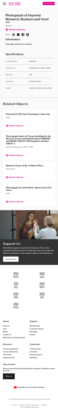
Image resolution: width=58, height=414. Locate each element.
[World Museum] (42, 275)
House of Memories (10, 352)
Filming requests (36, 355)
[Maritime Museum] (42, 285)
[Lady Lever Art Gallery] (16, 305)
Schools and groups (10, 349)
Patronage (33, 332)
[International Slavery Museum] (16, 285)
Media (5, 332)
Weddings (33, 358)
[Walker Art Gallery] (16, 295)
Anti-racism (7, 355)
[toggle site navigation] (4, 3)
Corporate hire (35, 349)
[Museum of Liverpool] (16, 275)
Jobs (5, 329)
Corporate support (37, 329)
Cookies (44, 405)
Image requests (9, 358)
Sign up (9, 376)
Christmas (33, 352)
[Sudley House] (42, 295)
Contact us (7, 335)
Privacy (15, 405)
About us (6, 326)
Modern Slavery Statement (29, 405)
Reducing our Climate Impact (14, 337)
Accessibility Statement (30, 407)
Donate (32, 335)
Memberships (35, 326)
